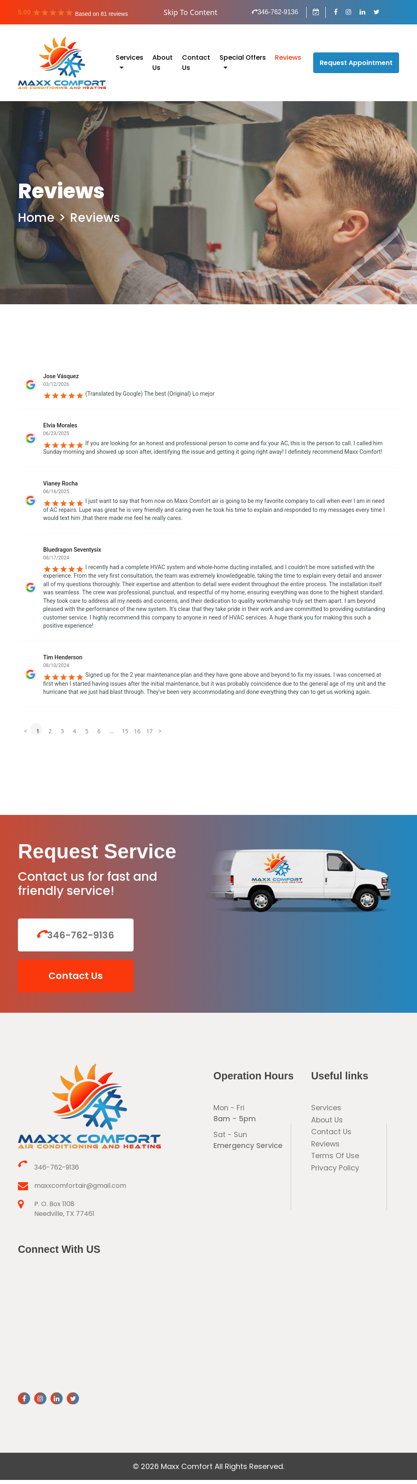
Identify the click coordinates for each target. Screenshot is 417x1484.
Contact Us (69, 979)
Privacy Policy (335, 1173)
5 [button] (86, 731)
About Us (327, 1124)
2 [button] (50, 731)
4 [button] (74, 731)
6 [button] (99, 731)
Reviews (288, 57)
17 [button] (149, 731)
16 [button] (137, 731)
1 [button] (38, 731)
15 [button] (125, 731)
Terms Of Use (335, 1161)
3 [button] (62, 731)
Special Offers (242, 57)
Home (36, 218)
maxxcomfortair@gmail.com (72, 1190)
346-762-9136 (275, 12)
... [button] (112, 731)
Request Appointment (356, 62)
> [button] (160, 731)
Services (129, 57)
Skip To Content (190, 12)
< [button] (25, 731)
